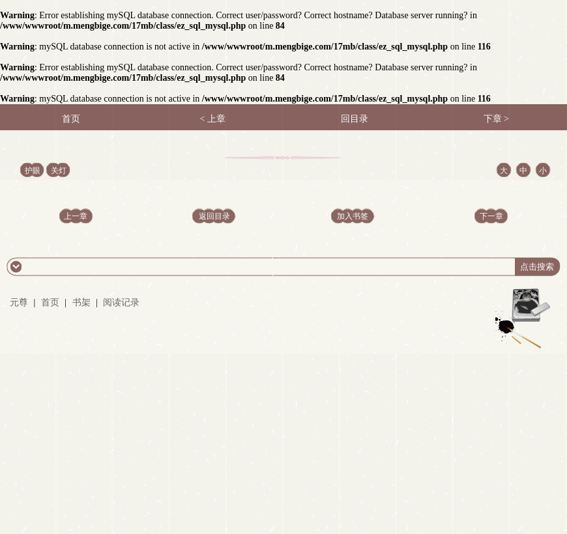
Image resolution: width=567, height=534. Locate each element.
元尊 (19, 302)
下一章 (491, 216)
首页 (50, 302)
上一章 (75, 216)
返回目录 (214, 216)
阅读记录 (121, 302)
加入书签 (352, 216)
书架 (81, 302)
